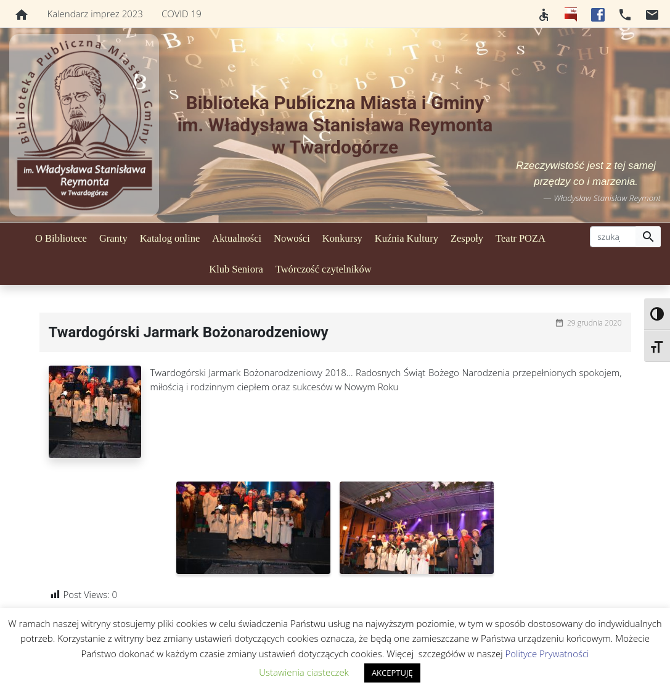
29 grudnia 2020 (594, 323)
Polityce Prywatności (547, 653)
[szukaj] (613, 236)
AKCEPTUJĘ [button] (392, 672)
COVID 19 (181, 13)
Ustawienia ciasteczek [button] (304, 672)
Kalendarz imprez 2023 (95, 13)
